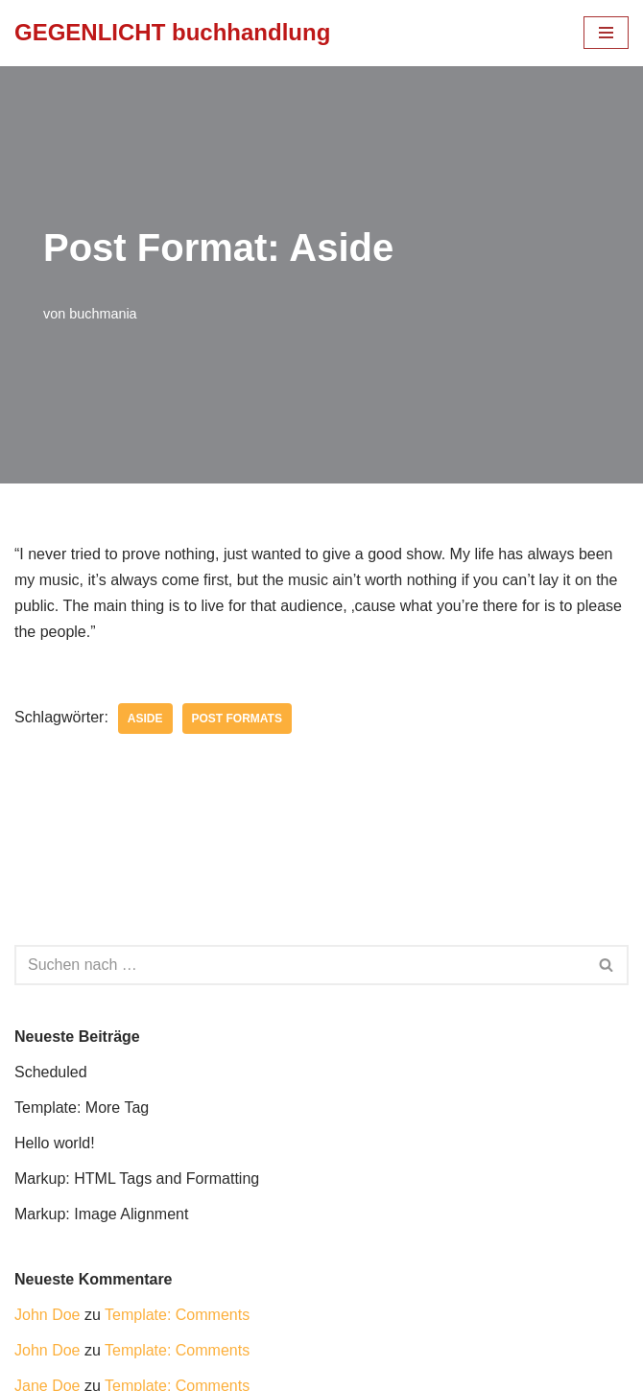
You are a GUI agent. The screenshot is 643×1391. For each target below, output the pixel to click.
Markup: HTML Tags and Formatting (136, 1178)
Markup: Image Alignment (101, 1214)
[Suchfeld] (299, 965)
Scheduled (50, 1072)
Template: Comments (177, 1315)
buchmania (102, 313)
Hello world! (54, 1143)
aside (145, 718)
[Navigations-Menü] (606, 32)
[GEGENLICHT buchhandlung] (172, 33)
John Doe (47, 1315)
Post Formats (237, 718)
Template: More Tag (81, 1107)
